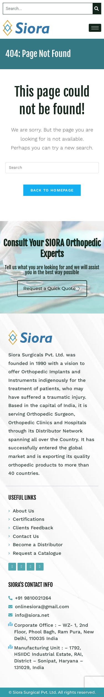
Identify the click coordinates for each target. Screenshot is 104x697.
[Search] (97, 8)
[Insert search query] (52, 167)
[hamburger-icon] (95, 28)
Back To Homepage (52, 190)
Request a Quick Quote (52, 288)
